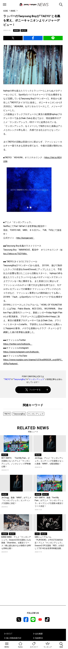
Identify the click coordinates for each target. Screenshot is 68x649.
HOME (5, 11)
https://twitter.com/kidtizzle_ (17, 344)
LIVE (37, 534)
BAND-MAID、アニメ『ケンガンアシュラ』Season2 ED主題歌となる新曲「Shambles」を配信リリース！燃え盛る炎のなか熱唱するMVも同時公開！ (16, 542)
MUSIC (23, 30)
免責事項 (39, 638)
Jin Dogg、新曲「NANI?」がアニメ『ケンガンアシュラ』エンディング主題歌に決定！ (16, 500)
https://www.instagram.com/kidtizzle (21, 352)
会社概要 (39, 634)
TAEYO (7, 379)
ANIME (13, 11)
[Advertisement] (33, 583)
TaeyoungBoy (20, 379)
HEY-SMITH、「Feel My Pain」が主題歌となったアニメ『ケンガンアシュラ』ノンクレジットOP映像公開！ (16, 462)
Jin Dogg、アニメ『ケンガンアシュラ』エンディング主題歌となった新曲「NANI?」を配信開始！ (49, 461)
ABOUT (9, 634)
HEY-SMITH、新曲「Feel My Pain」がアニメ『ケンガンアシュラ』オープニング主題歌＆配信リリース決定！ (49, 501)
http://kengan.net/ (25, 238)
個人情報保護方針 (13, 638)
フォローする (33, 389)
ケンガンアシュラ (36, 379)
